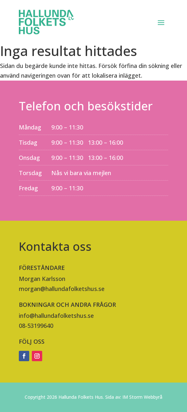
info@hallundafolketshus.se (56, 315)
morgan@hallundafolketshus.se (62, 289)
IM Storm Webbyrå (142, 397)
